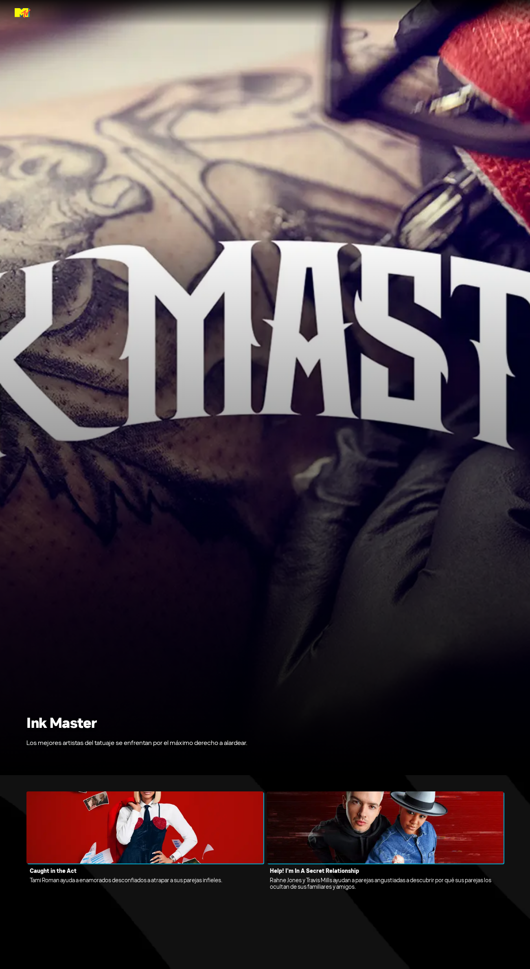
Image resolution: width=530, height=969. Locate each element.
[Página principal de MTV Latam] (23, 13)
